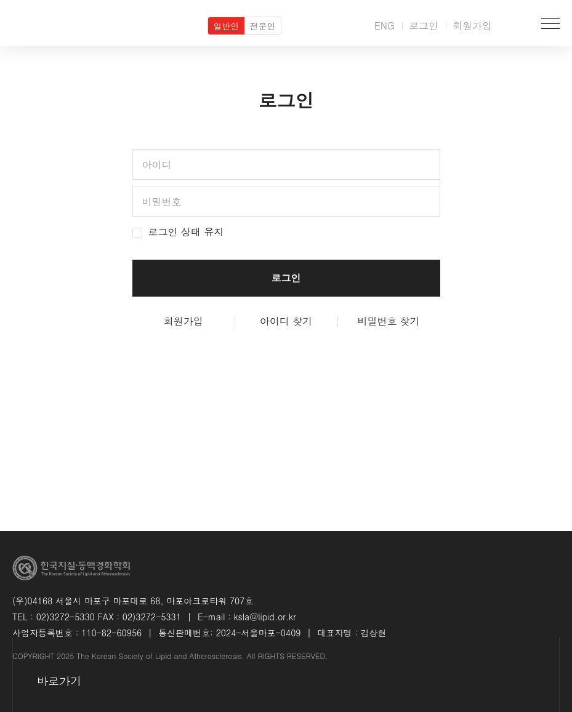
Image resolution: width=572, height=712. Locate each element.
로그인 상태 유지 (178, 232)
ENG (384, 25)
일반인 (227, 26)
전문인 (263, 26)
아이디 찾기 (286, 321)
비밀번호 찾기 (388, 321)
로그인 (423, 25)
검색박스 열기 (514, 23)
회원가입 (472, 25)
